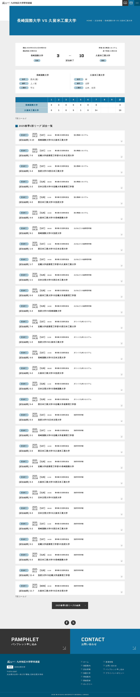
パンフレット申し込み (115, 669)
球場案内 (87, 677)
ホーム (86, 662)
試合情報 (87, 669)
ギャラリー (87, 684)
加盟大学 (87, 673)
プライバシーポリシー (115, 673)
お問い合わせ (111, 666)
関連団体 (87, 680)
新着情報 (109, 662)
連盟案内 (87, 666)
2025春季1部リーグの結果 (68, 605)
